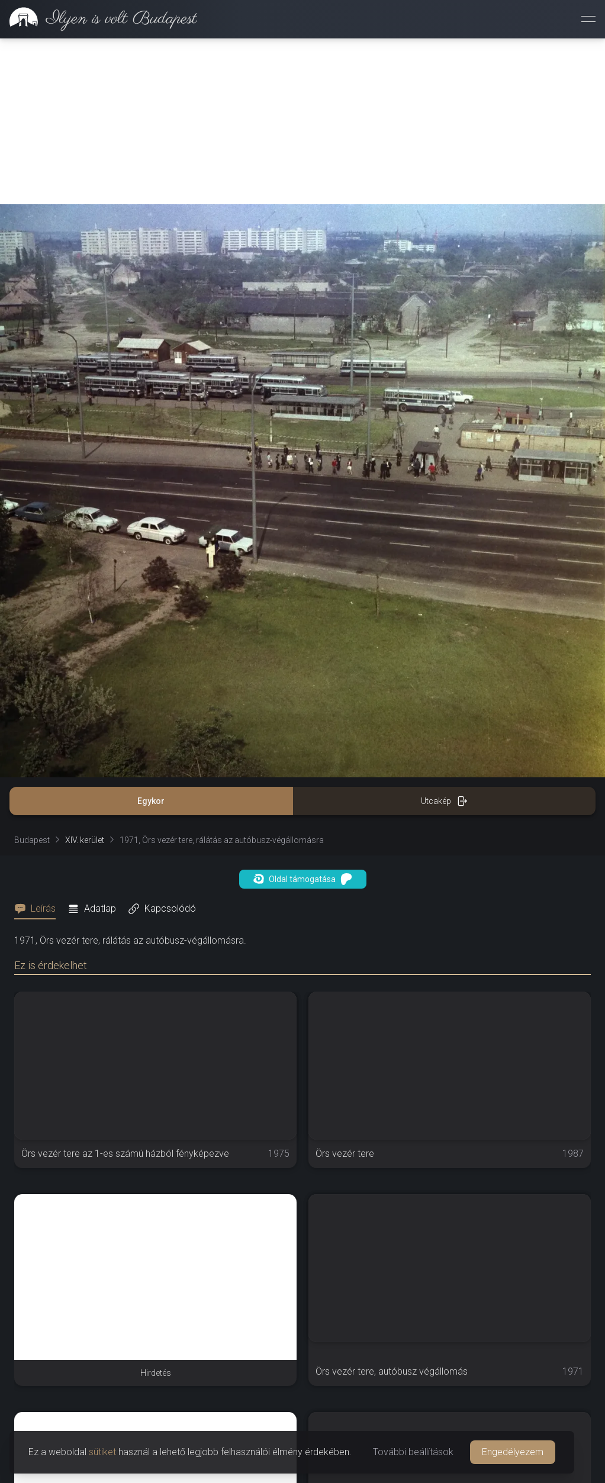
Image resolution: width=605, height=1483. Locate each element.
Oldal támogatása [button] (302, 879)
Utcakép (444, 801)
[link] (98, 19)
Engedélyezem (512, 1452)
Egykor (151, 801)
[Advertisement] (302, 121)
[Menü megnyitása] (588, 19)
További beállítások (413, 1452)
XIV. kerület (84, 840)
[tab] (38, 908)
